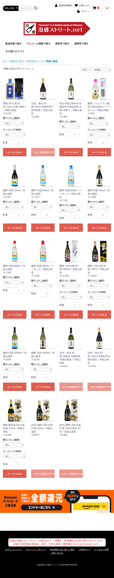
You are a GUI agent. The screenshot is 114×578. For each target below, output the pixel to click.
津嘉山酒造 (52, 61)
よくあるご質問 (101, 549)
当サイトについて (13, 549)
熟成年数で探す (13, 43)
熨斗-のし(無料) (11, 118)
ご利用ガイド (84, 549)
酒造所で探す (62, 43)
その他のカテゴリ (14, 51)
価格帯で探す (81, 43)
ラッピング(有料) (12, 129)
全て (5, 61)
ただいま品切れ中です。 (44, 152)
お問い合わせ (57, 553)
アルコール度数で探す (38, 43)
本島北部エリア (35, 61)
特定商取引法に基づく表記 (62, 549)
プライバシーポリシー (35, 549)
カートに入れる (14, 152)
